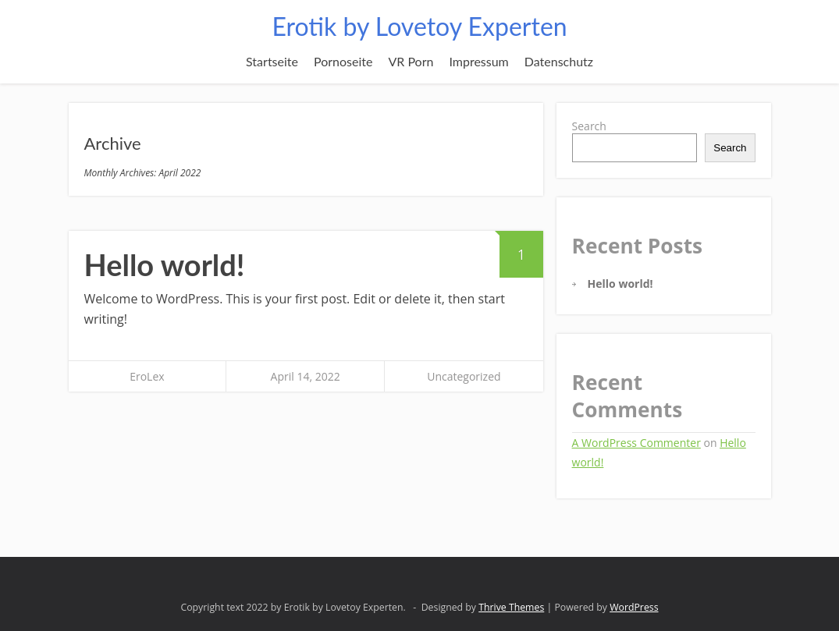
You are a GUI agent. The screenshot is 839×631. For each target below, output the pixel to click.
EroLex (147, 376)
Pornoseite (343, 61)
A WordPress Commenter (636, 442)
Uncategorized (463, 376)
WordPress (634, 607)
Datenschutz (558, 61)
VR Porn (410, 61)
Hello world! (164, 264)
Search (589, 126)
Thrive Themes (511, 607)
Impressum (478, 61)
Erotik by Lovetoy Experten (419, 26)
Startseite (272, 61)
